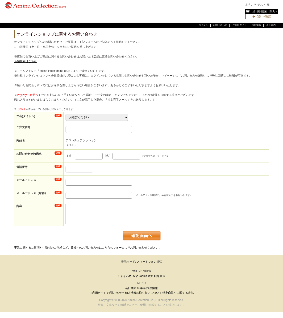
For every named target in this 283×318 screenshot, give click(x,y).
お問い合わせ (220, 25)
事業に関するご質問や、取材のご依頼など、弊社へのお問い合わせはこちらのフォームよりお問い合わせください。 (87, 247)
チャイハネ (124, 276)
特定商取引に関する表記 (178, 292)
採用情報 (256, 25)
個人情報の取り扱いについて (143, 292)
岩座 (163, 276)
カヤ (135, 276)
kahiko (143, 276)
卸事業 (141, 288)
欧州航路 (153, 276)
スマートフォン (147, 261)
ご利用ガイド (239, 25)
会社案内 (271, 25)
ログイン (203, 25)
